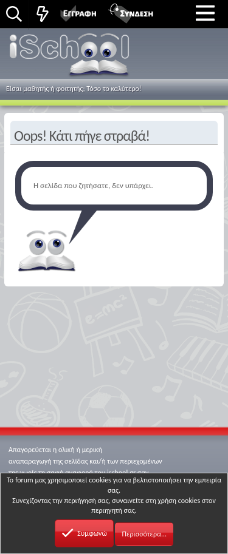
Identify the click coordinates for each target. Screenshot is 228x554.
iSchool (71, 57)
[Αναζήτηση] (14, 15)
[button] (205, 12)
